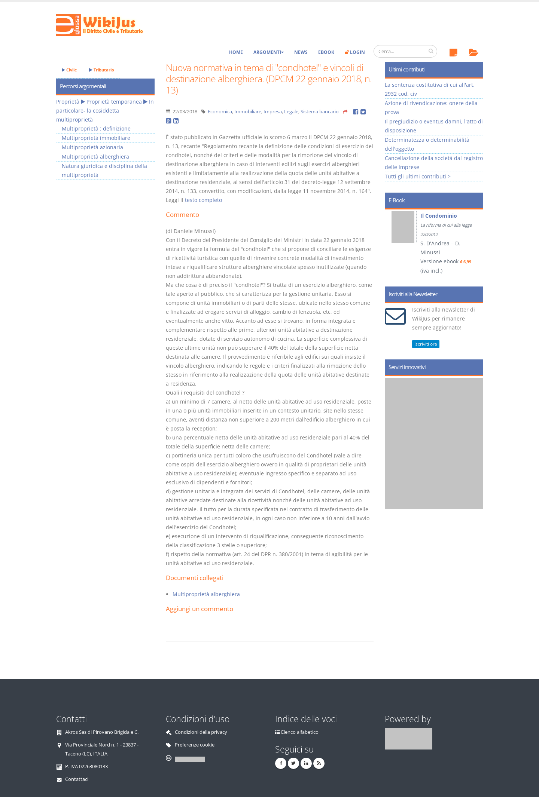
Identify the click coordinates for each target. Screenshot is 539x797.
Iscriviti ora (425, 344)
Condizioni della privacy (201, 732)
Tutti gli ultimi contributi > (418, 176)
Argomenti (268, 52)
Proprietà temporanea (114, 101)
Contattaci (76, 779)
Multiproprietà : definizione (96, 128)
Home (236, 52)
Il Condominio (438, 215)
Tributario (101, 70)
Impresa (273, 111)
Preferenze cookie (194, 745)
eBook (326, 52)
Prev (393, 245)
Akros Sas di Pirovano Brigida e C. (101, 732)
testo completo (203, 199)
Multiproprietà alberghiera (206, 594)
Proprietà (67, 101)
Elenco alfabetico (300, 732)
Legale (291, 111)
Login (355, 52)
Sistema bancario (320, 111)
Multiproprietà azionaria (92, 147)
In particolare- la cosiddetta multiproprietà (105, 110)
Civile (69, 70)
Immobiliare (247, 111)
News (301, 52)
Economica (220, 111)
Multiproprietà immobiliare (96, 137)
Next (474, 245)
